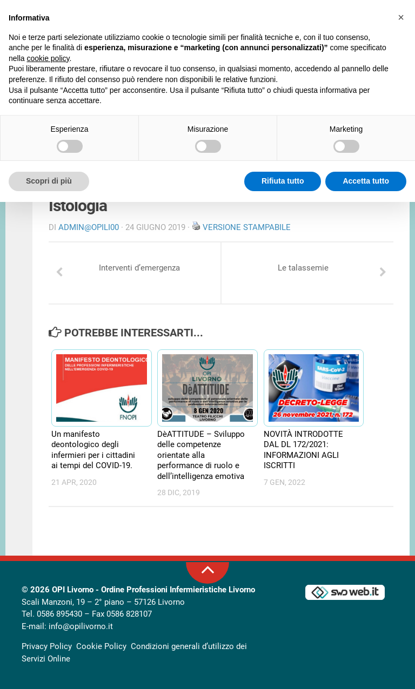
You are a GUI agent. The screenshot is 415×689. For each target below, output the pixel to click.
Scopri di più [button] (49, 181)
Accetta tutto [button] (366, 181)
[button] (401, 17)
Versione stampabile (247, 227)
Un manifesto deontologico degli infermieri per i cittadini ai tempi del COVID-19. (93, 450)
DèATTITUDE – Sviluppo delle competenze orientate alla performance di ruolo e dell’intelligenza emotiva (201, 455)
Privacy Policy (47, 646)
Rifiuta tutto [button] (283, 181)
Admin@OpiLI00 (88, 227)
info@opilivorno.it (81, 626)
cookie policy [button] (47, 58)
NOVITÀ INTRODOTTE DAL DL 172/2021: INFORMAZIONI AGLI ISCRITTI (303, 450)
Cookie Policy (101, 646)
